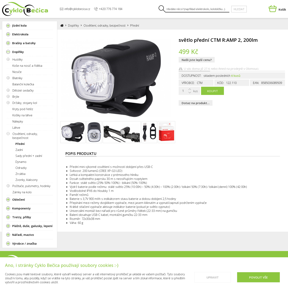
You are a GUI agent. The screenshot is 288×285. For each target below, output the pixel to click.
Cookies (218, 264)
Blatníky (17, 78)
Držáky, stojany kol (24, 103)
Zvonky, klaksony (26, 180)
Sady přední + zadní (28, 156)
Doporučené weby (244, 264)
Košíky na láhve (22, 115)
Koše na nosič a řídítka (27, 66)
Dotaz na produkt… (195, 103)
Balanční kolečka (23, 84)
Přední (20, 144)
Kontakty (171, 264)
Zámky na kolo (22, 192)
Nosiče (17, 72)
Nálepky (17, 121)
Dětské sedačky (23, 90)
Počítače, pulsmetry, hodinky (31, 186)
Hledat (239, 9)
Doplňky (73, 25)
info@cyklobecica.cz (75, 9)
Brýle (15, 97)
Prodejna (151, 264)
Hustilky (17, 59)
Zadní (19, 150)
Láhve (16, 128)
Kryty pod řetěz (22, 109)
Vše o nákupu (195, 264)
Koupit (212, 91)
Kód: (220, 83)
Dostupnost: (191, 76)
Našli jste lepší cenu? (197, 60)
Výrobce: (188, 83)
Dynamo (20, 162)
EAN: (256, 83)
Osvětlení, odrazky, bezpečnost (25, 136)
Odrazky (21, 168)
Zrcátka (20, 174)
